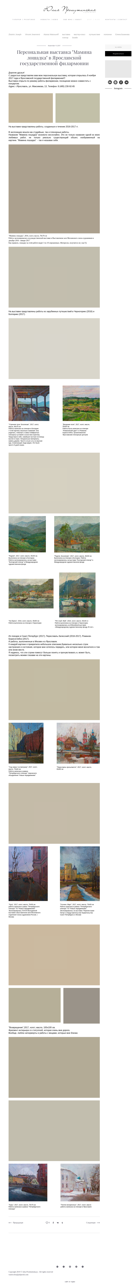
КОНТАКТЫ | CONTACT (116, 23)
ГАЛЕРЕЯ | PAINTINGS (24, 23)
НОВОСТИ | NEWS (49, 23)
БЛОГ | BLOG (93, 23)
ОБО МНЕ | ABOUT (73, 23)
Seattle (75, 41)
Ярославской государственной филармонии (42, 82)
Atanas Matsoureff (51, 38)
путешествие (95, 38)
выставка (66, 38)
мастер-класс (80, 38)
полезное (108, 38)
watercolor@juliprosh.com (18, 1275)
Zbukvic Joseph (15, 38)
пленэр (65, 41)
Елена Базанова (122, 38)
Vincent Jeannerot (32, 38)
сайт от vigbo (70, 1281)
